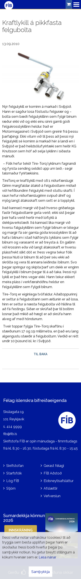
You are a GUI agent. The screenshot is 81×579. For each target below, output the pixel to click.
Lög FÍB (12, 481)
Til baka (40, 354)
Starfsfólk (14, 473)
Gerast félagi (54, 466)
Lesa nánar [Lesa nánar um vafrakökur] (47, 557)
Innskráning (21, 530)
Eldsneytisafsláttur (58, 481)
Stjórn (11, 488)
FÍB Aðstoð (53, 473)
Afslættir (50, 488)
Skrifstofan (15, 466)
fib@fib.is (10, 434)
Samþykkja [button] (40, 571)
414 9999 (14, 426)
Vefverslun (52, 496)
